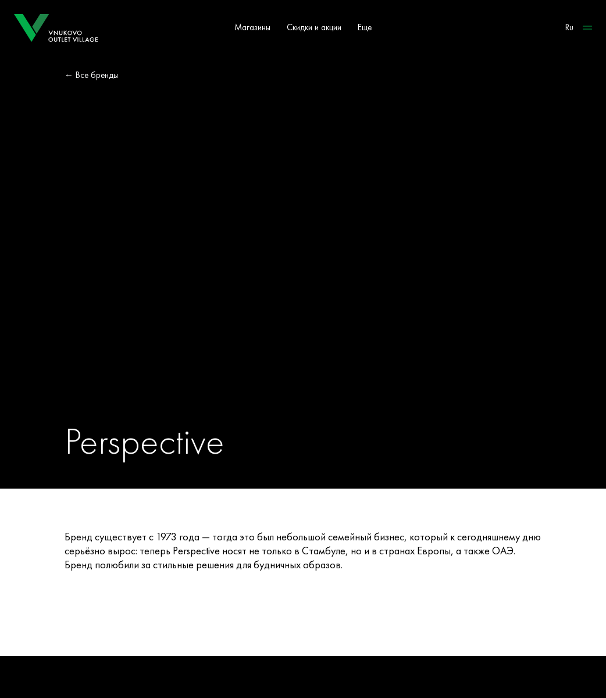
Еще (365, 27)
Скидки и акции (314, 27)
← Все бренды (91, 75)
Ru (569, 27)
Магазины (252, 27)
